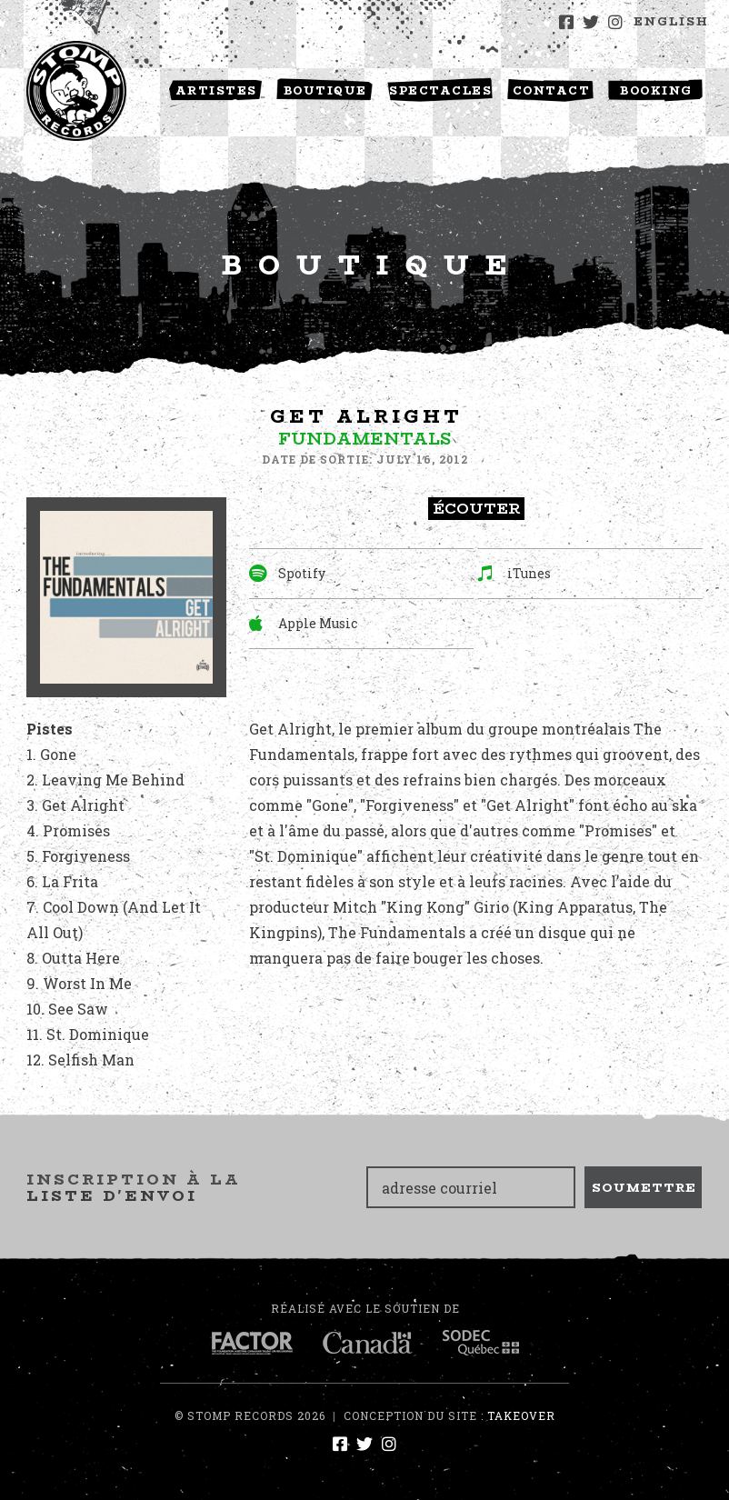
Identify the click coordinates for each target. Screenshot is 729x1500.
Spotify (287, 573)
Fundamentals (364, 439)
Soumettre (644, 1187)
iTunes (514, 573)
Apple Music (303, 623)
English (671, 21)
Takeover (521, 1415)
